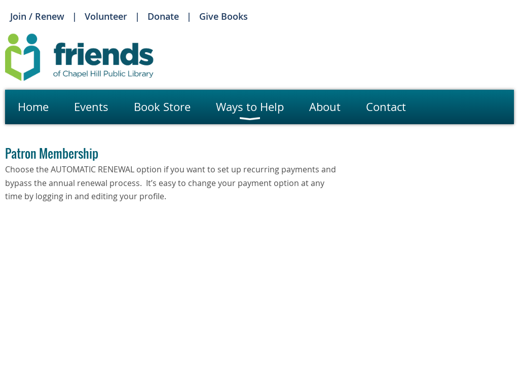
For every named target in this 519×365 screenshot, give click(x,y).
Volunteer (106, 16)
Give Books (223, 16)
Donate (163, 16)
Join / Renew (37, 16)
